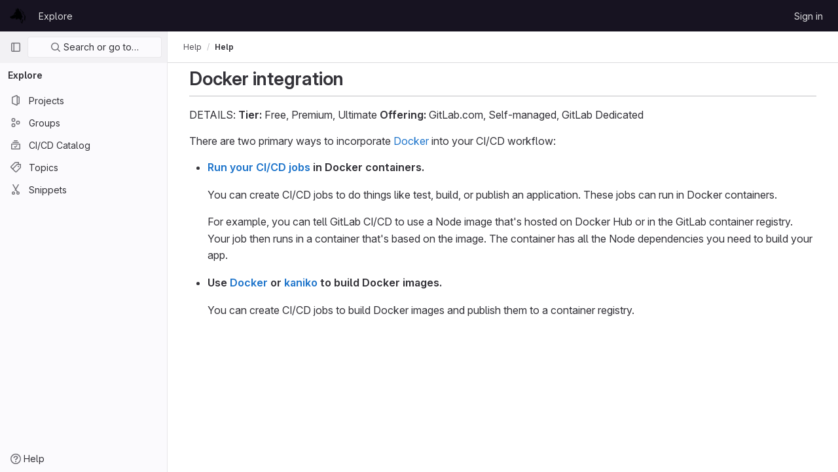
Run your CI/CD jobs (259, 167)
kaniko (301, 282)
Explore (56, 16)
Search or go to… (94, 46)
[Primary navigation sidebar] (15, 47)
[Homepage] (17, 15)
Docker (411, 141)
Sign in (808, 16)
